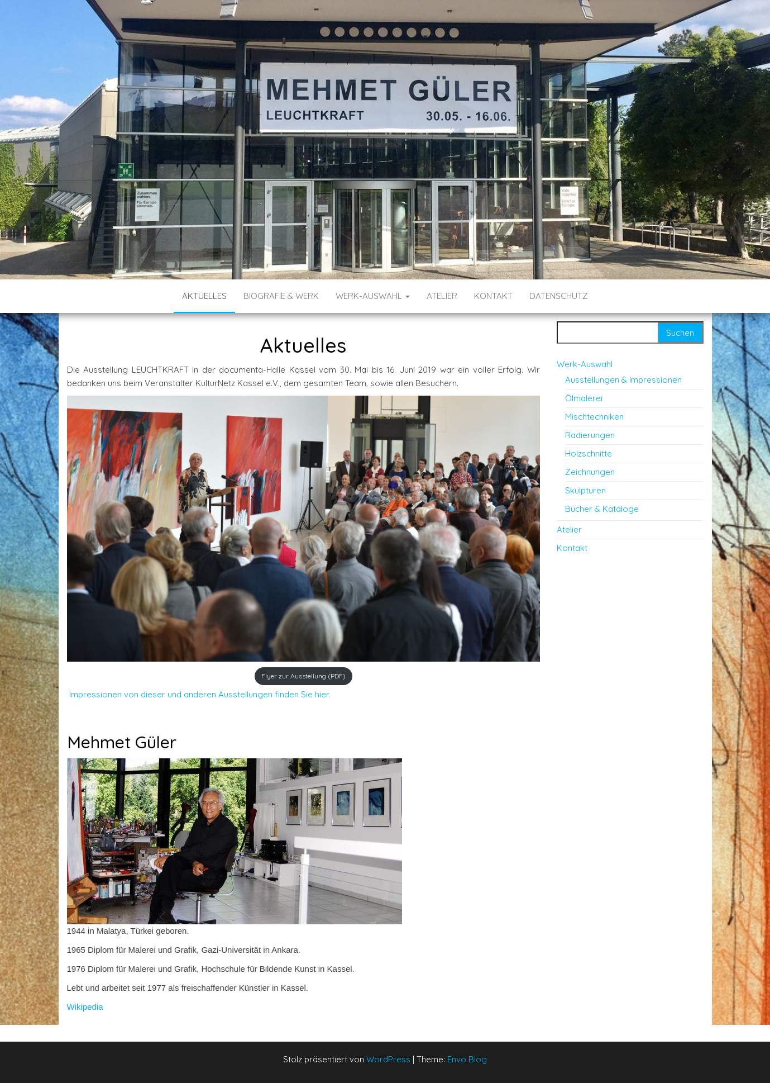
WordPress (388, 1059)
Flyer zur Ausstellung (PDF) (303, 676)
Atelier (442, 296)
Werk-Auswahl (373, 296)
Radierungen (590, 435)
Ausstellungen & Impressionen (623, 379)
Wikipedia (85, 1006)
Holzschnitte (588, 453)
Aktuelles (204, 296)
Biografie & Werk (281, 296)
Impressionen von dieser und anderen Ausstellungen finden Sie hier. (198, 694)
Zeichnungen (590, 472)
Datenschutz (558, 296)
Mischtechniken (594, 416)
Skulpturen (585, 490)
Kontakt (493, 296)
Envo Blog (467, 1059)
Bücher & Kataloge (602, 509)
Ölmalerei (583, 398)
